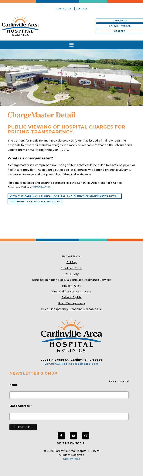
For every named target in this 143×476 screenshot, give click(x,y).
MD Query (72, 274)
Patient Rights (72, 297)
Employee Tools (72, 268)
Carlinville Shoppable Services (35, 201)
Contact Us (64, 9)
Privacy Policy (71, 285)
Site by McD (71, 459)
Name (14, 384)
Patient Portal (71, 256)
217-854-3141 (41, 187)
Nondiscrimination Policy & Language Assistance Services (71, 280)
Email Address (20, 406)
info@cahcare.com (83, 363)
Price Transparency (71, 303)
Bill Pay (82, 9)
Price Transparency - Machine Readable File (71, 309)
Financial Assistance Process (71, 291)
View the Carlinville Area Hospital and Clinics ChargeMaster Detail (64, 196)
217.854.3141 (55, 363)
